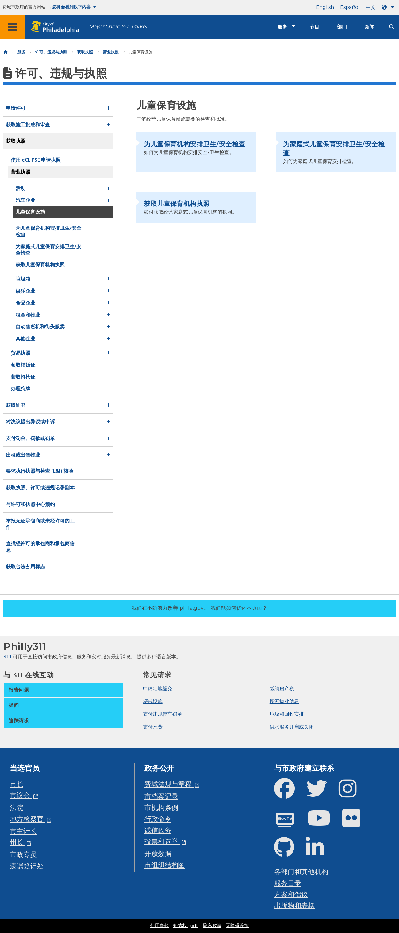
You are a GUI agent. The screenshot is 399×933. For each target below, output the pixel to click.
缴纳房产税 (282, 688)
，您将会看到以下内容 (72, 6)
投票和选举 (162, 841)
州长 (17, 842)
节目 (314, 27)
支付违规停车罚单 (162, 714)
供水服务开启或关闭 (292, 726)
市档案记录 (161, 796)
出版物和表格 (294, 905)
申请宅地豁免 (157, 688)
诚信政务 (157, 830)
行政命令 (157, 818)
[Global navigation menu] (12, 27)
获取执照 (85, 52)
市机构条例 (161, 807)
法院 (16, 807)
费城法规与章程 (169, 783)
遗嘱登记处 (27, 865)
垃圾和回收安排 (287, 714)
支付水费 (153, 726)
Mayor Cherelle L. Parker (118, 26)
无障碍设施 (237, 925)
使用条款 (159, 925)
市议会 (21, 795)
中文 (371, 7)
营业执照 (111, 52)
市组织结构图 (164, 864)
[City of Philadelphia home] (57, 27)
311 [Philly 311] (8, 656)
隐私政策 (212, 925)
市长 (16, 783)
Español (350, 7)
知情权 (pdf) (186, 925)
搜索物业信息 (284, 701)
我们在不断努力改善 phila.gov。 (199, 608)
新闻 (369, 27)
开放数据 (157, 853)
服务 (282, 27)
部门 (342, 27)
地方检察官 (27, 818)
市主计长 (23, 831)
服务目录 (287, 883)
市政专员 (23, 854)
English (325, 7)
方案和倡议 (291, 894)
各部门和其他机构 (301, 871)
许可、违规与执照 (51, 52)
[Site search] (391, 26)
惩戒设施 (153, 701)
